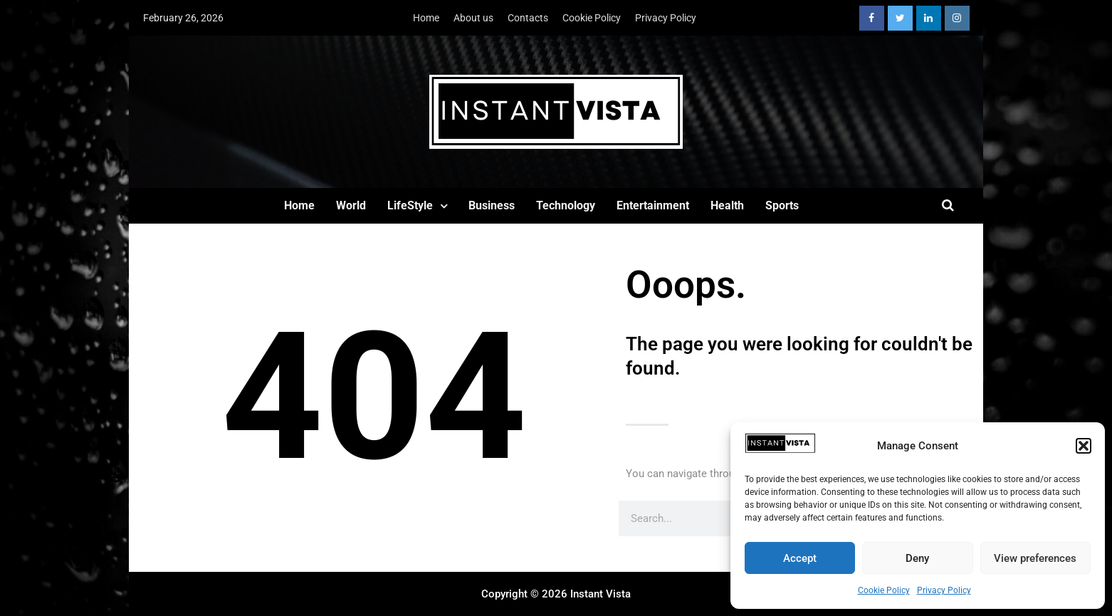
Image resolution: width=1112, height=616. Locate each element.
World (351, 205)
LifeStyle (410, 205)
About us (473, 18)
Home (426, 18)
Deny (917, 558)
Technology (565, 205)
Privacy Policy (944, 590)
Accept (800, 558)
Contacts (528, 18)
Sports (782, 205)
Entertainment (653, 205)
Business (491, 205)
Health (727, 205)
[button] (1083, 446)
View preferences (1035, 558)
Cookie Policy (884, 590)
